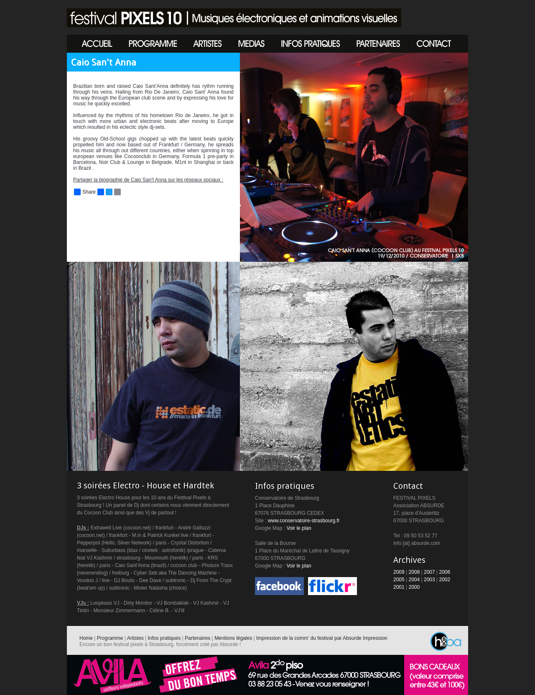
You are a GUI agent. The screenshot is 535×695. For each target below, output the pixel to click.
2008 (414, 572)
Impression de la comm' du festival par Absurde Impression (321, 638)
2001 (399, 587)
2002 (445, 580)
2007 (429, 572)
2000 (414, 587)
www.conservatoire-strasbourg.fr (304, 521)
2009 (399, 572)
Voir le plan (298, 528)
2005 (399, 580)
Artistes (135, 638)
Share (85, 192)
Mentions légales (233, 638)
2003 (429, 580)
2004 (414, 580)
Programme (110, 638)
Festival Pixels (234, 17)
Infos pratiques (164, 638)
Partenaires (197, 638)
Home (86, 638)
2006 (445, 572)
